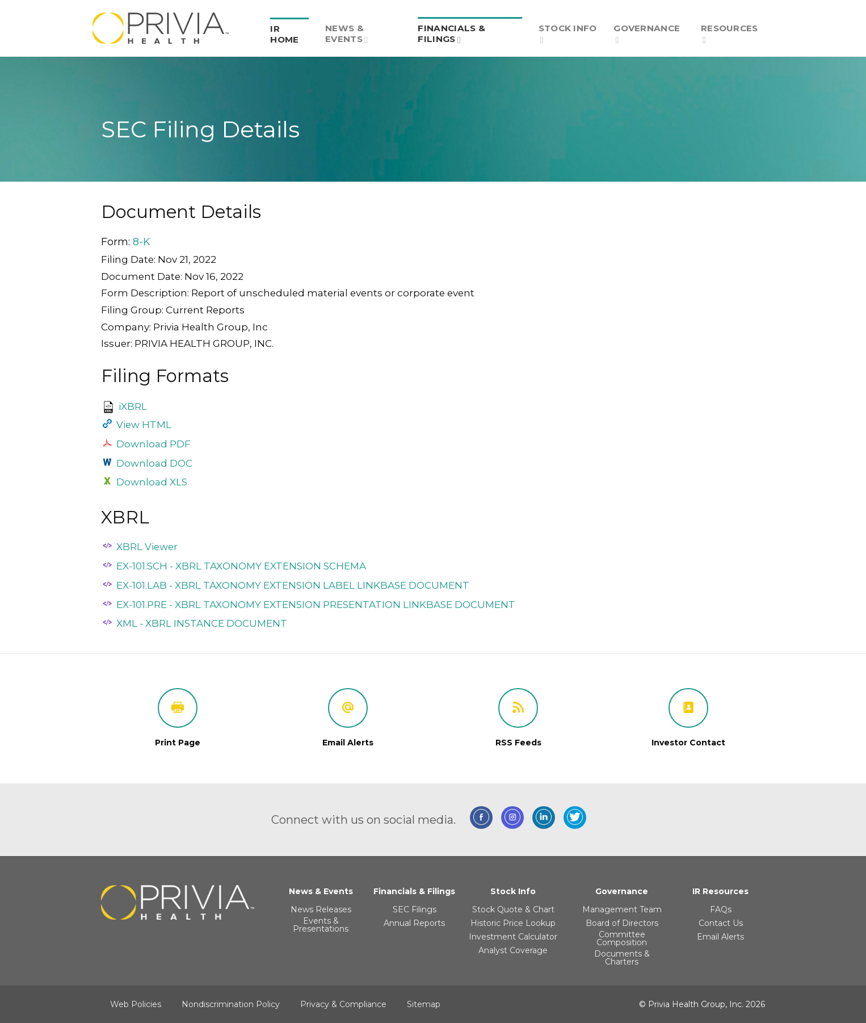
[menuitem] (289, 28)
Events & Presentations (320, 925)
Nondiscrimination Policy (231, 1004)
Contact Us (721, 923)
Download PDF (153, 444)
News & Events (346, 34)
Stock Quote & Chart (513, 909)
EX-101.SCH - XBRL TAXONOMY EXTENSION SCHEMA (241, 566)
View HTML (143, 424)
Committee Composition (621, 938)
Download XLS (151, 482)
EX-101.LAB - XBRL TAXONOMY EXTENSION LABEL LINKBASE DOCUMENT (292, 585)
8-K (141, 242)
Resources (729, 34)
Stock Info (568, 34)
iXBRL (133, 406)
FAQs (721, 909)
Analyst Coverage (513, 950)
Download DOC (154, 463)
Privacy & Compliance (343, 1004)
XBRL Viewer (147, 546)
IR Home (284, 34)
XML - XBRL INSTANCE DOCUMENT (201, 623)
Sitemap (423, 1004)
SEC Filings (414, 909)
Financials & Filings (451, 34)
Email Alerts (720, 937)
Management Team (622, 909)
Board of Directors (622, 923)
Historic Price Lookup (513, 923)
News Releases (321, 909)
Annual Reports (414, 923)
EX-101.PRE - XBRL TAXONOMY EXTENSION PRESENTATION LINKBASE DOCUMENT (315, 604)
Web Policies (135, 1004)
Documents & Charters (622, 958)
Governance (646, 34)
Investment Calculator (513, 937)
